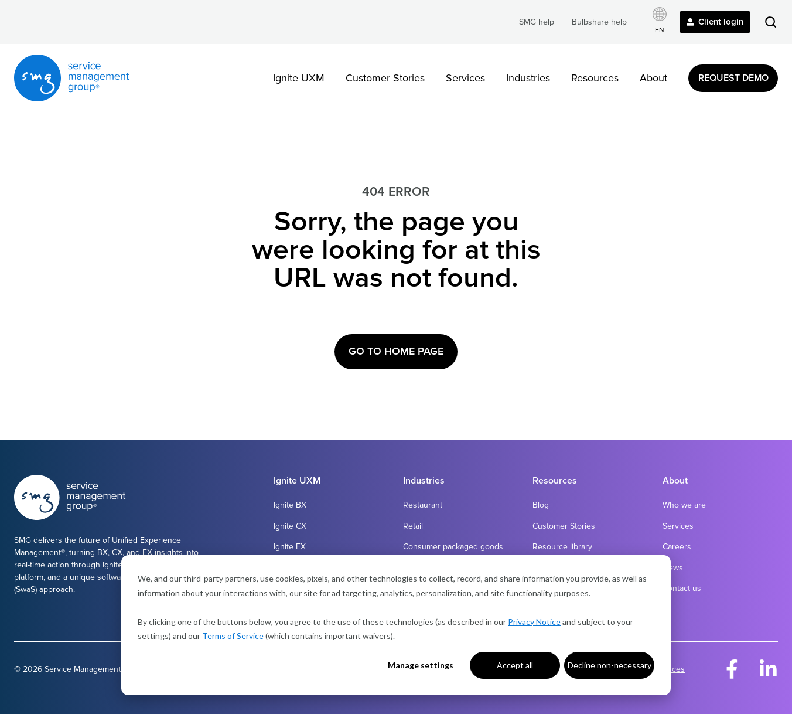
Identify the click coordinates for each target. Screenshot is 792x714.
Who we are (684, 505)
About (653, 78)
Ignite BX (290, 505)
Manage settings (420, 665)
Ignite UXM (299, 78)
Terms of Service (233, 636)
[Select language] (660, 22)
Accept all (515, 665)
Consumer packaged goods (453, 547)
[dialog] (396, 625)
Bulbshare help (599, 22)
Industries (528, 78)
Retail (413, 526)
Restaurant (422, 505)
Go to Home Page (396, 351)
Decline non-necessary (609, 665)
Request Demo (733, 78)
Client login (715, 21)
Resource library (562, 547)
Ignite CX (290, 526)
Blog (540, 505)
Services (465, 78)
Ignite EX (290, 547)
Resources (595, 78)
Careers (677, 547)
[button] (770, 22)
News (673, 568)
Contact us (682, 588)
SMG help (536, 22)
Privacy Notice (534, 622)
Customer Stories (385, 78)
